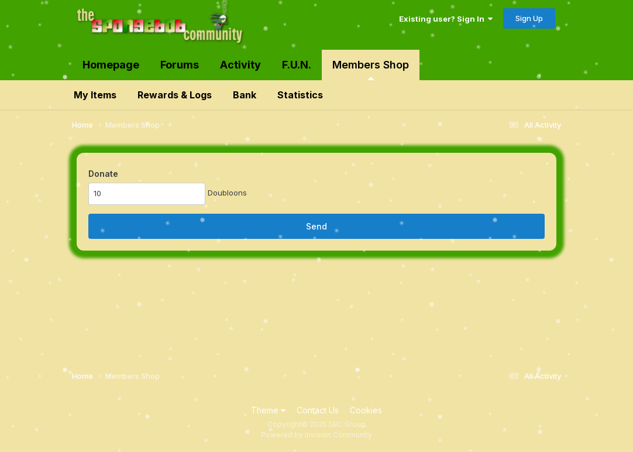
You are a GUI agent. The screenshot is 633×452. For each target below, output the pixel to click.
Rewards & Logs (174, 95)
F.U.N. (296, 65)
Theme (268, 410)
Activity (240, 65)
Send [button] (316, 226)
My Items (95, 95)
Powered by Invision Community (316, 434)
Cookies (366, 410)
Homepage (110, 65)
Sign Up (529, 18)
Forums (179, 65)
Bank (244, 95)
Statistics (300, 95)
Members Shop (370, 69)
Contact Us (318, 410)
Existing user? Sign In (446, 18)
